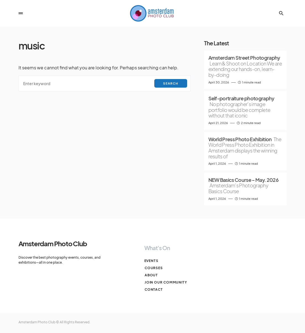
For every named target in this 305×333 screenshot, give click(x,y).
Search (170, 83)
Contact (153, 289)
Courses (153, 268)
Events (151, 261)
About (151, 275)
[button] (20, 13)
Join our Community (165, 282)
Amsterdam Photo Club (52, 243)
